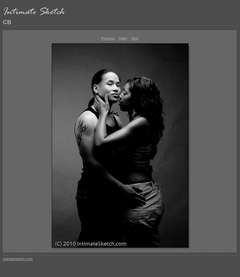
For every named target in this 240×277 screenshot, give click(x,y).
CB (7, 22)
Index (123, 38)
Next (134, 38)
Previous (108, 38)
